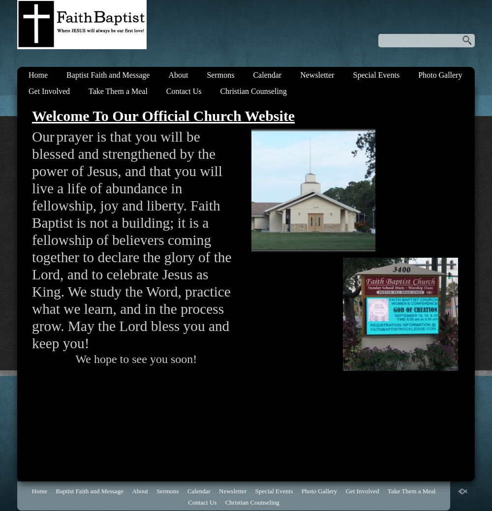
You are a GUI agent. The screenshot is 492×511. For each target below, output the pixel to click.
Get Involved (49, 91)
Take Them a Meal (118, 91)
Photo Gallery (440, 75)
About (178, 75)
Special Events (376, 75)
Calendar (267, 75)
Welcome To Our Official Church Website (163, 116)
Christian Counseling (253, 91)
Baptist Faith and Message (108, 75)
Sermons (220, 75)
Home (38, 75)
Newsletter (317, 75)
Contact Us (184, 91)
